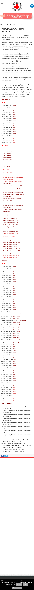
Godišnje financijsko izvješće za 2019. (11, 244)
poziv (14, 105)
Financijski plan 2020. (8, 200)
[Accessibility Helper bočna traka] (32, 6)
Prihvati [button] (19, 584)
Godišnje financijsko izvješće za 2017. (11, 240)
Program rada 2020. (7, 161)
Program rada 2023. (7, 155)
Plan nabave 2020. (7, 203)
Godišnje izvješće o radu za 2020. (10, 224)
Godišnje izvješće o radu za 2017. (10, 218)
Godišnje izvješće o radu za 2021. (10, 227)
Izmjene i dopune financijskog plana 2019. (13, 205)
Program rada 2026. (7, 149)
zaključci (18, 316)
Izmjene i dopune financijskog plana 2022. (13, 192)
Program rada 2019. (7, 164)
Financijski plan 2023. (8, 183)
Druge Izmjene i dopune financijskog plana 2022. (14, 194)
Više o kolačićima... (17, 587)
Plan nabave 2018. (7, 211)
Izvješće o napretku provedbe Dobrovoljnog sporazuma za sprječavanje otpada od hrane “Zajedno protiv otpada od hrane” (17, 445)
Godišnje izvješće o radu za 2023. (10, 231)
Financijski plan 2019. (8, 207)
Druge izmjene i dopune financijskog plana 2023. (14, 188)
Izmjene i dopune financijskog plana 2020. (13, 198)
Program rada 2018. (7, 166)
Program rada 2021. (7, 159)
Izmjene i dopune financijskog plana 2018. (13, 209)
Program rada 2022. (7, 157)
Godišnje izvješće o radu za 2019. (10, 222)
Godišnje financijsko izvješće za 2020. (11, 246)
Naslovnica (3, 24)
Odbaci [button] (25, 584)
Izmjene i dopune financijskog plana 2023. (13, 185)
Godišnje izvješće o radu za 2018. (10, 220)
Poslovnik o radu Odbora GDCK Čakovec (13, 449)
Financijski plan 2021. (8, 196)
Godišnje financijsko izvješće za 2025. (11, 257)
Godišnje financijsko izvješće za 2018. (11, 242)
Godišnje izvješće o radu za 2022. (10, 229)
